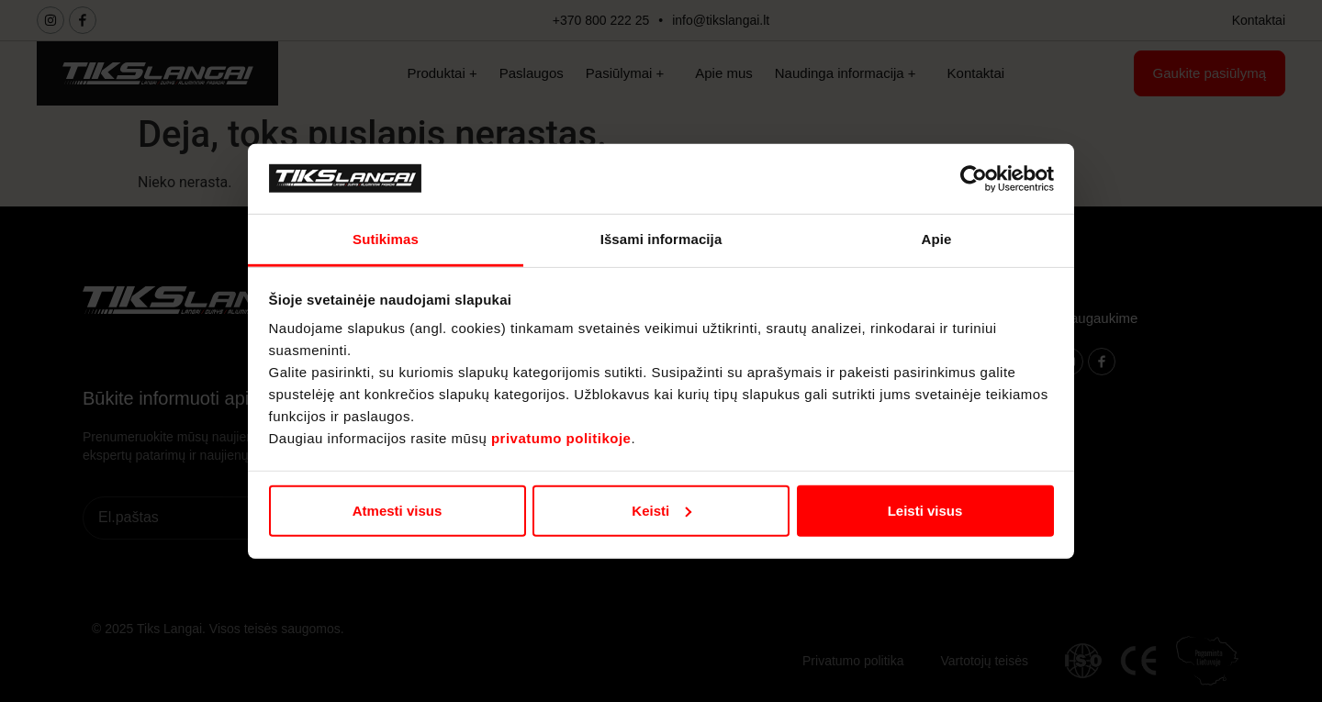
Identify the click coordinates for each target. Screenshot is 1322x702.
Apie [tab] (937, 239)
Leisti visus (925, 510)
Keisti (661, 510)
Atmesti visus (398, 510)
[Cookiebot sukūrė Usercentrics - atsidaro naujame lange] (973, 179)
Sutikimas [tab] (386, 239)
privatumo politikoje (561, 438)
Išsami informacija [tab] (661, 239)
